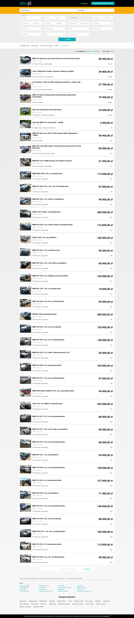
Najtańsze (89, 51)
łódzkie (41, 587)
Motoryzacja (34, 45)
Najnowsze (82, 51)
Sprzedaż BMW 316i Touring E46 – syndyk (48, 123)
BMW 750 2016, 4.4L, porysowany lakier (47, 480)
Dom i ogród (89, 601)
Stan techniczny (25, 28)
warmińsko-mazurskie (83, 591)
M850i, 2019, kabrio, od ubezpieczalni (47, 212)
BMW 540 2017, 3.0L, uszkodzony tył (46, 250)
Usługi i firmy (52, 604)
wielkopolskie (42, 585)
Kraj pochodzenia (97, 28)
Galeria (112, 51)
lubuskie (79, 585)
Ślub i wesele (34, 604)
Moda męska (43, 601)
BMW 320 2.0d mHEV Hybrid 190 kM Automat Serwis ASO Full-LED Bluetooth (56, 147)
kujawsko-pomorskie (63, 587)
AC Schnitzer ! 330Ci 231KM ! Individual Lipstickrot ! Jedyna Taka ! (55, 83)
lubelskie (60, 589)
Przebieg (48, 23)
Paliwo (70, 28)
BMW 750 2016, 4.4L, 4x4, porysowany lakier (49, 468)
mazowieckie (23, 585)
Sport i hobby (89, 604)
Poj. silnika (25, 23)
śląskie (21, 589)
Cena (47, 17)
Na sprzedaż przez (73, 34)
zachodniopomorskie (44, 591)
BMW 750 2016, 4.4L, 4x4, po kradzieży (47, 327)
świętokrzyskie (62, 591)
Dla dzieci (52, 601)
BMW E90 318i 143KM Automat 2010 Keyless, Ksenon (53, 161)
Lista (107, 51)
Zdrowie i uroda (78, 601)
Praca (70, 601)
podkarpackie (80, 587)
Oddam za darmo (101, 604)
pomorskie (42, 589)
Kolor (47, 34)
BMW (56, 45)
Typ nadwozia (96, 23)
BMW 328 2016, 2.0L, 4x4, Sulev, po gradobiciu (50, 263)
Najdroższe (96, 51)
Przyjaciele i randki (38, 606)
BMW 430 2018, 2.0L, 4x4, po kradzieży (47, 519)
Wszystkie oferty (24, 45)
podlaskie (79, 589)
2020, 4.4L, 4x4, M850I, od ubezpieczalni (47, 404)
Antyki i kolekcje (24, 604)
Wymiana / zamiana (25, 606)
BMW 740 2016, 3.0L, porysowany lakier (47, 544)
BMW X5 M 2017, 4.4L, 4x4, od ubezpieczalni (49, 531)
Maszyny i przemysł (64, 604)
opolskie (60, 585)
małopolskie (23, 587)
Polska (21, 583)
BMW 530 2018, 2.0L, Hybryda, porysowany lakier (51, 276)
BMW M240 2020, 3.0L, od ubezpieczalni (47, 174)
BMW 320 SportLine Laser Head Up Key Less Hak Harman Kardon (54, 58)
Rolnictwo (43, 604)
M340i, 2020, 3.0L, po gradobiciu (44, 238)
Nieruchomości (61, 601)
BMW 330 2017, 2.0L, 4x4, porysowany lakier (49, 416)
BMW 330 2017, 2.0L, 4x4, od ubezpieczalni (49, 378)
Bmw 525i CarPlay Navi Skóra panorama (48, 110)
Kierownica (24, 34)
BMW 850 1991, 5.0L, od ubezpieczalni (47, 289)
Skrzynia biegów (49, 28)
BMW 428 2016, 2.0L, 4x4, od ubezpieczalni (49, 301)
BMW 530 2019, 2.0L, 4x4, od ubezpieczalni (49, 340)
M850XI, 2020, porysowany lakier (45, 314)
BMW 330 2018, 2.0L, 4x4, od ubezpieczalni (49, 557)
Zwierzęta (98, 601)
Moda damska (33, 601)
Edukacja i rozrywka (77, 604)
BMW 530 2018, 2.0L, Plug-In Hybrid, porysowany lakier (53, 225)
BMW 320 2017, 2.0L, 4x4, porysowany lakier (49, 442)
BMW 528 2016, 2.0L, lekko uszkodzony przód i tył (51, 353)
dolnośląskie (23, 591)
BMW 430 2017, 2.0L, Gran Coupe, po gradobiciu (51, 429)
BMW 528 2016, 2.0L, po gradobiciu (46, 493)
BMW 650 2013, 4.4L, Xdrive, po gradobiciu (49, 199)
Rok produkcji (73, 23)
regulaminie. (106, 616)
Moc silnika (96, 17)
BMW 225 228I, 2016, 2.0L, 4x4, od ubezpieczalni (51, 186)
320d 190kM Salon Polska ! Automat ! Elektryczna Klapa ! (54, 71)
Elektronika (106, 601)
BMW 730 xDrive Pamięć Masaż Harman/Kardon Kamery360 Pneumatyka (55, 96)
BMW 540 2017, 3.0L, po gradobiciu (46, 455)
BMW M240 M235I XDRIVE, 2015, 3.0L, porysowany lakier (54, 391)
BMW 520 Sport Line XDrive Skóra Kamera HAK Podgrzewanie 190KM (56, 134)
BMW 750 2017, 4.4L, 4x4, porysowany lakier (49, 506)
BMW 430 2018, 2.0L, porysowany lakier (47, 365)
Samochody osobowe (47, 45)
